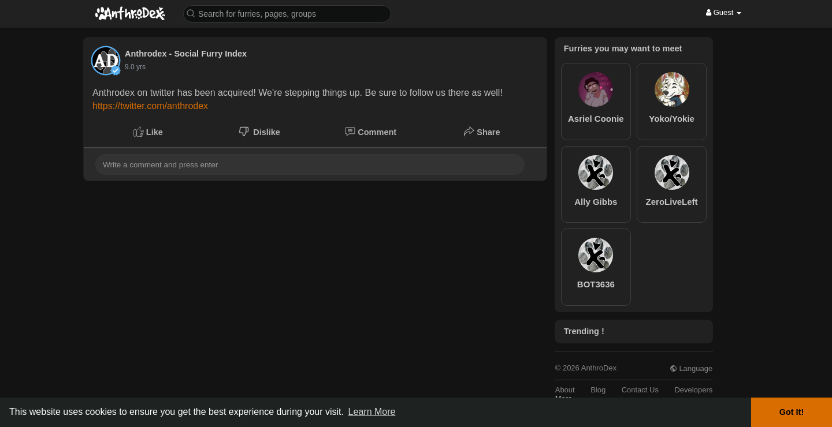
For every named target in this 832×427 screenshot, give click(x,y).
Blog (598, 390)
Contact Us (640, 390)
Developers (693, 390)
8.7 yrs (135, 67)
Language (691, 368)
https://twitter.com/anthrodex (150, 106)
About (565, 390)
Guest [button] (723, 12)
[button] (287, 13)
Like (148, 131)
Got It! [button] (791, 412)
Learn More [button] (372, 412)
